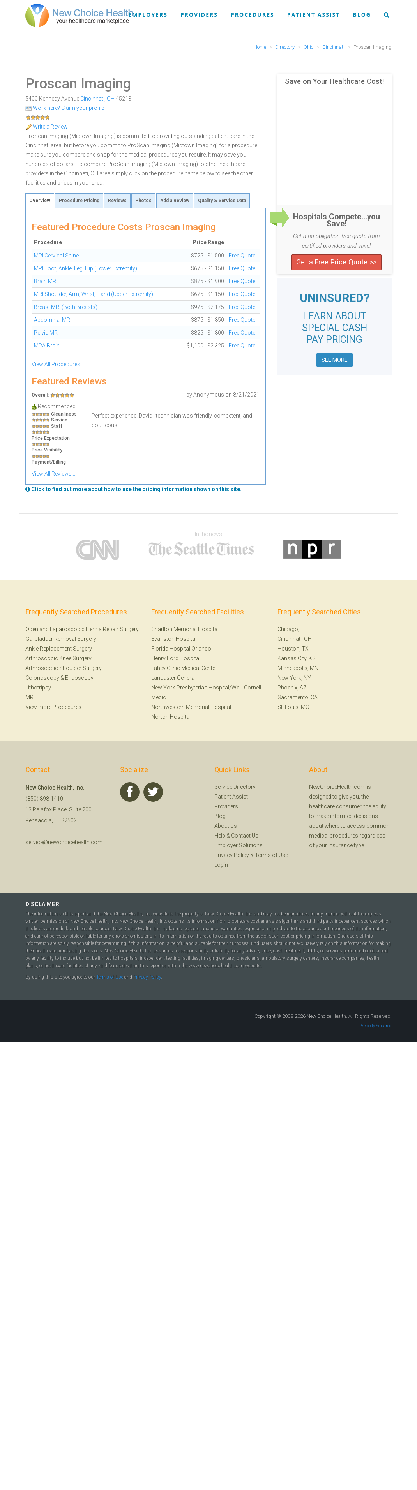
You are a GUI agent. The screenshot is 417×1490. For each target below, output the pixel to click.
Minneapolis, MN (297, 668)
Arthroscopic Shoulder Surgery (63, 668)
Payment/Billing (49, 462)
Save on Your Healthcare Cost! (334, 81)
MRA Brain (47, 345)
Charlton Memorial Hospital (185, 629)
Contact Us (244, 835)
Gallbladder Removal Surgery (60, 639)
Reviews (117, 200)
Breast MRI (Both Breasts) (65, 307)
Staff (56, 426)
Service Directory (235, 787)
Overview (39, 200)
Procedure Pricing (79, 200)
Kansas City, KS (296, 658)
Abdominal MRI (52, 320)
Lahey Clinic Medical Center (184, 668)
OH (111, 98)
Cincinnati (92, 98)
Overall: (40, 395)
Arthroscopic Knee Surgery (58, 658)
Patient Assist (313, 14)
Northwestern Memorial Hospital (191, 707)
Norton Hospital (171, 717)
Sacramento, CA (297, 697)
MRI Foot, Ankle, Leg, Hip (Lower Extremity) (85, 268)
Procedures (252, 14)
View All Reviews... (53, 474)
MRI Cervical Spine (56, 255)
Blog (362, 14)
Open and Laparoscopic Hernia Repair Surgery (82, 629)
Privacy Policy (231, 855)
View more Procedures (53, 707)
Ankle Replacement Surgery (58, 648)
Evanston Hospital (173, 639)
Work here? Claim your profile (64, 108)
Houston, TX (293, 648)
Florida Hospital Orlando (181, 648)
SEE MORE (335, 360)
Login (221, 865)
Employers (148, 14)
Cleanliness (64, 414)
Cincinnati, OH (294, 639)
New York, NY (294, 678)
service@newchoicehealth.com (63, 842)
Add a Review (174, 200)
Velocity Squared (376, 1025)
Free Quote (242, 255)
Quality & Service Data (222, 200)
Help (219, 835)
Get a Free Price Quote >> (336, 262)
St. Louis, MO (293, 707)
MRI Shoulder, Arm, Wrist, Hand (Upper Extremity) (93, 294)
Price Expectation (51, 438)
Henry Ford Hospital (175, 658)
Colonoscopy (42, 678)
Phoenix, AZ (292, 687)
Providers (199, 14)
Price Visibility (47, 450)
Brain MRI (45, 281)
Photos (143, 200)
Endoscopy (79, 678)
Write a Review (46, 126)
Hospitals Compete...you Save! (336, 220)
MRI (30, 697)
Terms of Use (271, 855)
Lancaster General (173, 678)
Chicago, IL (290, 629)
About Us (225, 826)
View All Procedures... (58, 364)
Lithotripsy (38, 687)
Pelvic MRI (46, 333)
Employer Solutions (238, 845)
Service (59, 420)
